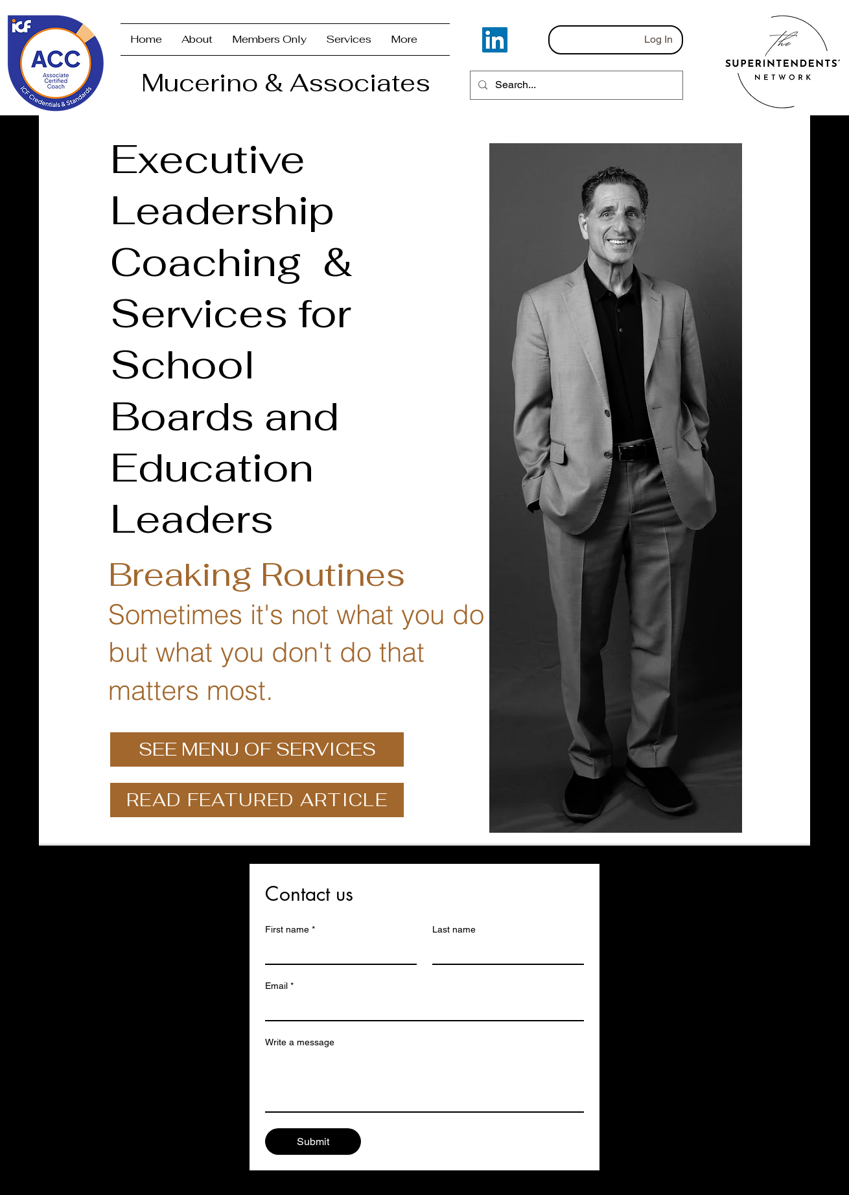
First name (290, 929)
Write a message (299, 1042)
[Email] (420, 1008)
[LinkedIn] (494, 39)
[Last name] (504, 952)
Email (279, 986)
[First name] (337, 952)
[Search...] (575, 85)
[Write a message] (424, 1082)
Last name (454, 929)
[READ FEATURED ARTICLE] (257, 800)
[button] (269, 39)
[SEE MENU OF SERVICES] (257, 749)
